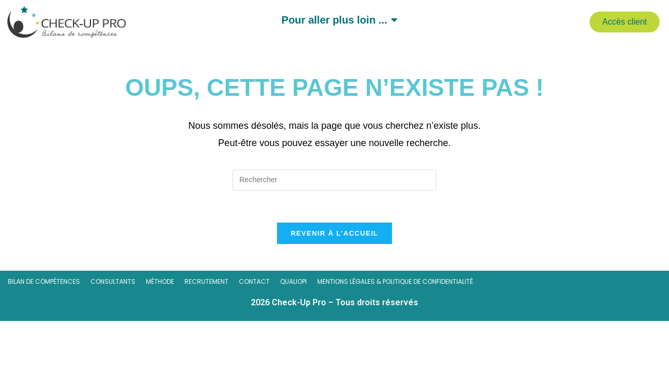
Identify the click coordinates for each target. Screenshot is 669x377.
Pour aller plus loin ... (336, 20)
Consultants (112, 282)
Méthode (160, 282)
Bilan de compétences (44, 282)
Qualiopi (293, 282)
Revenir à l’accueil (334, 233)
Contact (254, 282)
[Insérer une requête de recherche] (334, 180)
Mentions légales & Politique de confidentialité (395, 282)
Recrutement (206, 282)
